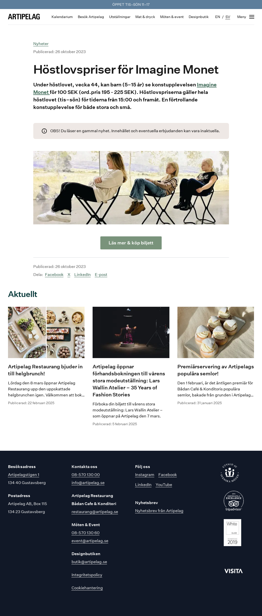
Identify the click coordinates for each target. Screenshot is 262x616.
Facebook (54, 274)
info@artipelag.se (88, 482)
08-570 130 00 (86, 474)
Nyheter (41, 43)
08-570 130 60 (86, 532)
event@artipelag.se (90, 540)
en (217, 17)
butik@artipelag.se (89, 561)
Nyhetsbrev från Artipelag (159, 510)
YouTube (164, 484)
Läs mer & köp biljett (131, 242)
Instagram (144, 474)
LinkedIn (82, 274)
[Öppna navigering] (245, 17)
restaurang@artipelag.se (95, 511)
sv (227, 17)
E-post (101, 274)
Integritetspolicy (87, 574)
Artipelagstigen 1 (23, 474)
